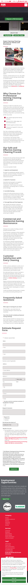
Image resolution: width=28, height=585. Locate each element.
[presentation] (14, 448)
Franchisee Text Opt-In (10, 548)
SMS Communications (9, 547)
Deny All (14, 581)
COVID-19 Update (9, 551)
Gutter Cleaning (8, 534)
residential (21, 86)
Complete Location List (10, 520)
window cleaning (13, 278)
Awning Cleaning (8, 536)
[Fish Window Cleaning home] (3, 5)
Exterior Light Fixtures (9, 537)
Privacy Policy (8, 546)
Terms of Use (8, 544)
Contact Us (7, 524)
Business (6, 420)
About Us (7, 521)
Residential (6, 419)
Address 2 (5, 376)
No (4, 405)
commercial (14, 86)
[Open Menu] (25, 4)
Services (7, 518)
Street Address (6, 370)
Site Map (7, 526)
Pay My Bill (8, 35)
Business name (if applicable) (9, 361)
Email (4, 398)
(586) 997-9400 (22, 1)
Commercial (7, 531)
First (4, 347)
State (17, 381)
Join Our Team (19, 35)
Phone (4, 393)
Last (4, 354)
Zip (4, 387)
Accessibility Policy (9, 550)
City (3, 381)
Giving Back (7, 523)
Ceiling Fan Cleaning (9, 539)
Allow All (14, 578)
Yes (4, 404)
